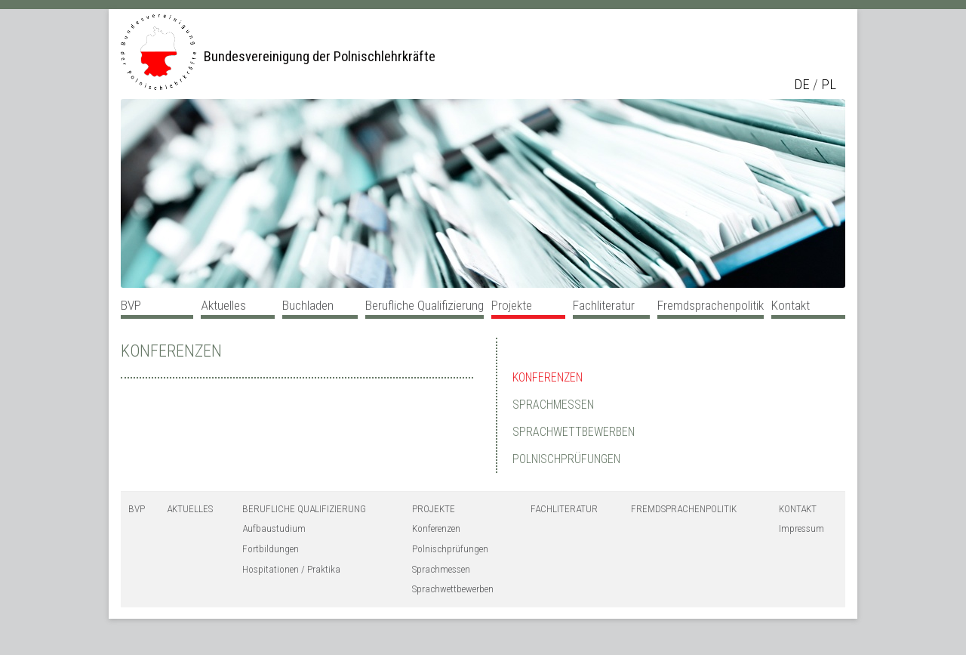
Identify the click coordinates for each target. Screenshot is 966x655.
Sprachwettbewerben (573, 432)
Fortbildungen (270, 549)
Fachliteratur (604, 305)
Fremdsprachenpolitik (710, 305)
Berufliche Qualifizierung (424, 305)
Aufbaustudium (274, 528)
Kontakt (790, 305)
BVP (131, 305)
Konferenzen (171, 350)
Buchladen (308, 305)
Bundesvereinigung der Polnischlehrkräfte (319, 56)
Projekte (511, 305)
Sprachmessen (553, 404)
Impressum (801, 528)
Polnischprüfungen (566, 459)
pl (828, 84)
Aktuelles (223, 305)
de (802, 84)
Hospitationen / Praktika (291, 569)
